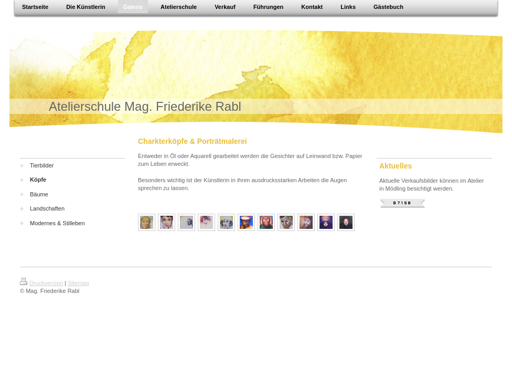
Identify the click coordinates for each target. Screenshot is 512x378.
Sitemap (78, 283)
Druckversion (41, 283)
